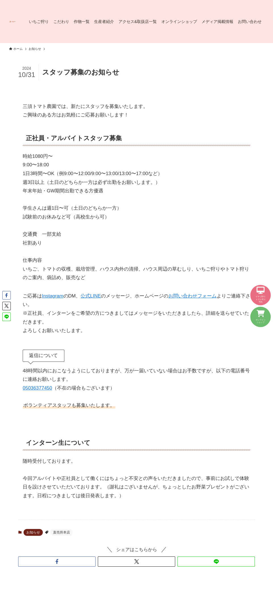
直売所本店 (61, 532)
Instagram (53, 296)
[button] (57, 561)
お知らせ (33, 532)
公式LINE (91, 296)
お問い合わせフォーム (192, 296)
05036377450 (37, 388)
